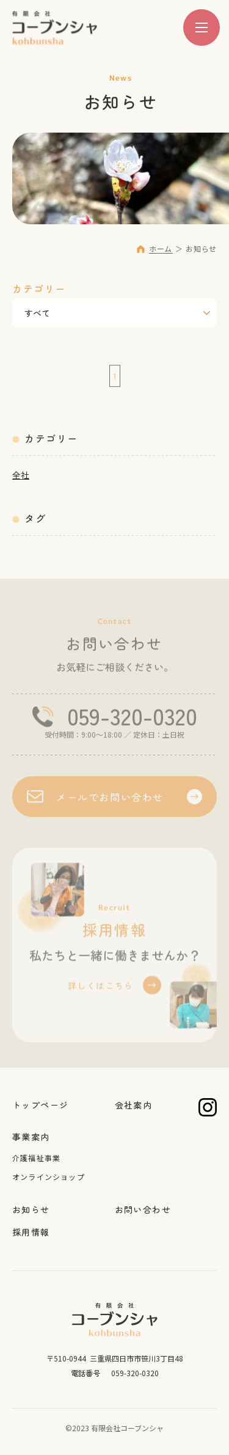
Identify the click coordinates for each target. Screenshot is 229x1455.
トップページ (40, 1105)
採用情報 (31, 1232)
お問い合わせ (143, 1209)
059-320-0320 (132, 718)
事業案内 (31, 1137)
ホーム (160, 248)
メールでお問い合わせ (110, 798)
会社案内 (134, 1105)
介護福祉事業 (36, 1158)
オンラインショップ (48, 1176)
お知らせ (31, 1209)
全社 (20, 475)
